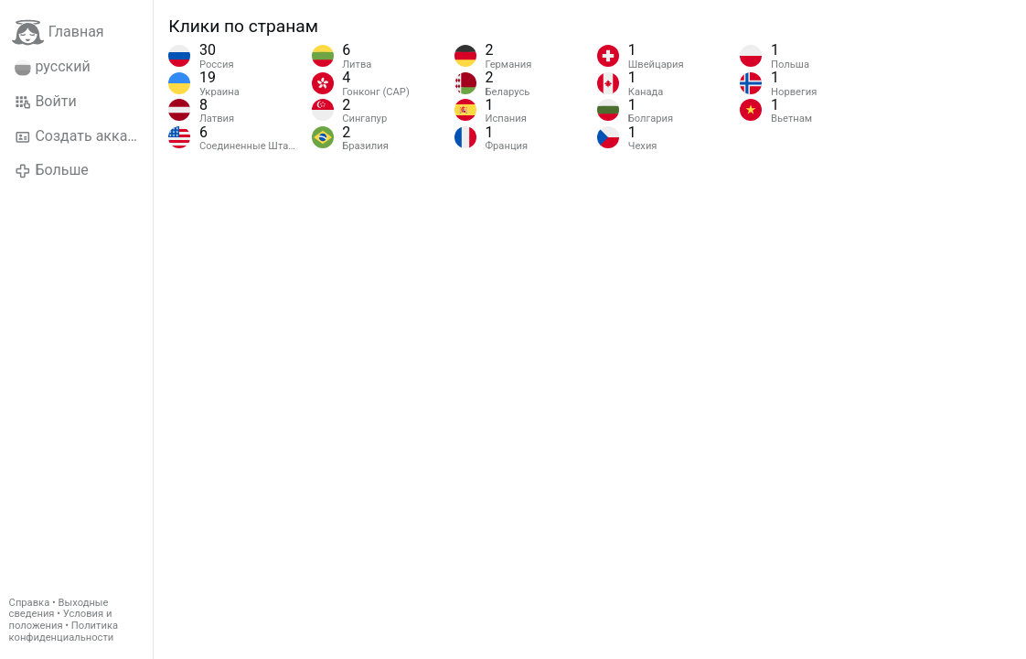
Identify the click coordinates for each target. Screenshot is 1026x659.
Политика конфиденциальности (63, 631)
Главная (58, 32)
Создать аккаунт (82, 136)
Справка (29, 603)
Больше (52, 170)
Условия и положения (60, 620)
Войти (46, 101)
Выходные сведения (59, 609)
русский (53, 67)
